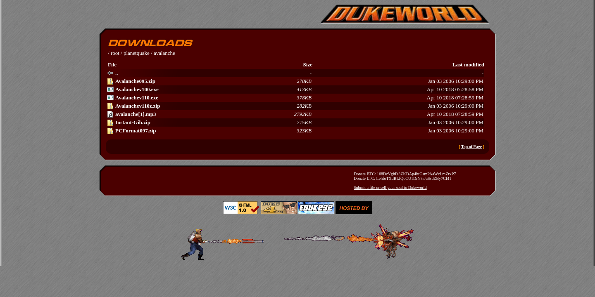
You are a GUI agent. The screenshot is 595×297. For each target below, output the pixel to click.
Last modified (468, 64)
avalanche (164, 53)
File (112, 64)
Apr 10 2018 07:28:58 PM (295, 89)
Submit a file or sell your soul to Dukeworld (390, 187)
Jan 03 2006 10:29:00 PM (295, 81)
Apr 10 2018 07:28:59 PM (295, 97)
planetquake (137, 53)
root (115, 53)
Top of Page (471, 146)
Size (307, 64)
